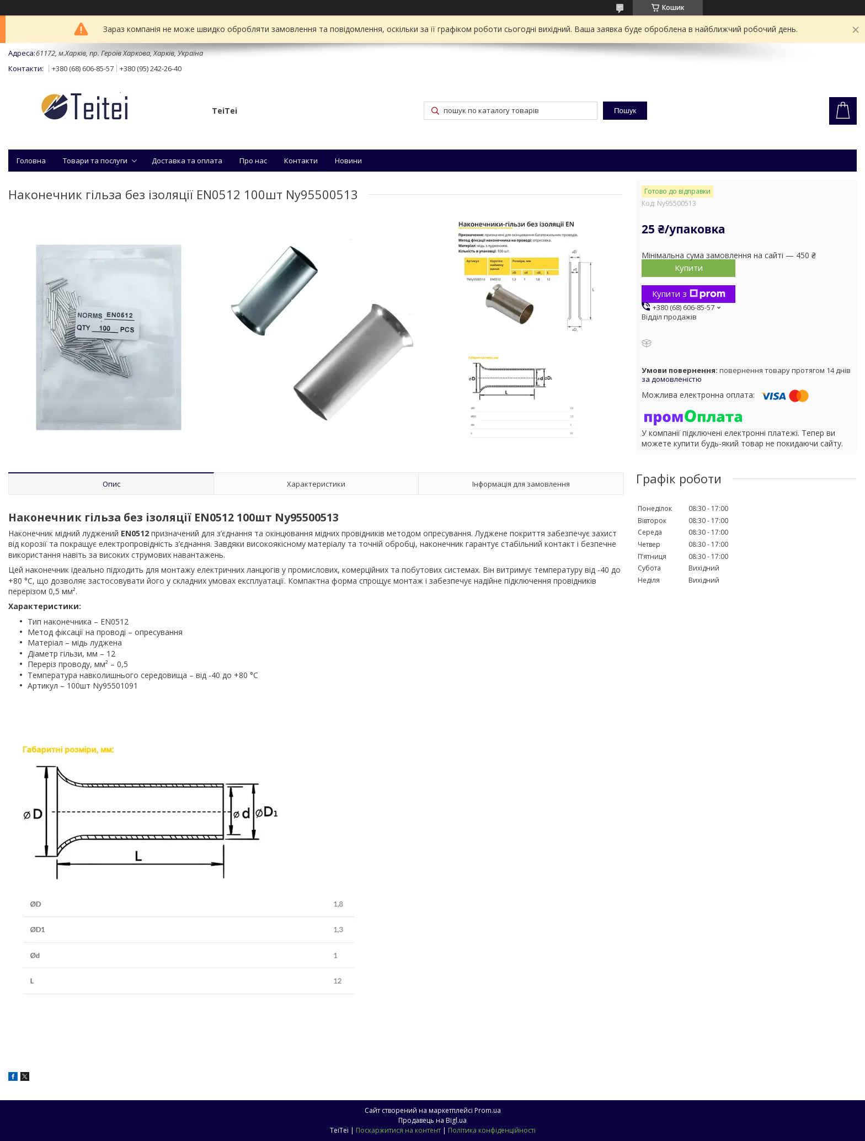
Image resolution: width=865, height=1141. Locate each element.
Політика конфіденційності (492, 1130)
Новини (348, 161)
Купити (689, 267)
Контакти (301, 161)
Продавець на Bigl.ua (432, 1120)
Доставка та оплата (187, 161)
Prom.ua (487, 1110)
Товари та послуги (95, 161)
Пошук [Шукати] (625, 110)
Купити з (688, 293)
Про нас (253, 161)
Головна (31, 161)
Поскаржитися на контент (398, 1130)
